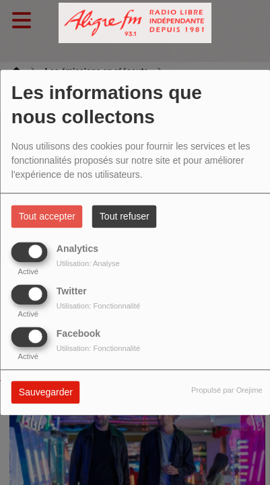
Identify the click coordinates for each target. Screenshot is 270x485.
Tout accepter (47, 217)
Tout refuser (124, 217)
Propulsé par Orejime (227, 391)
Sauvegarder (46, 392)
